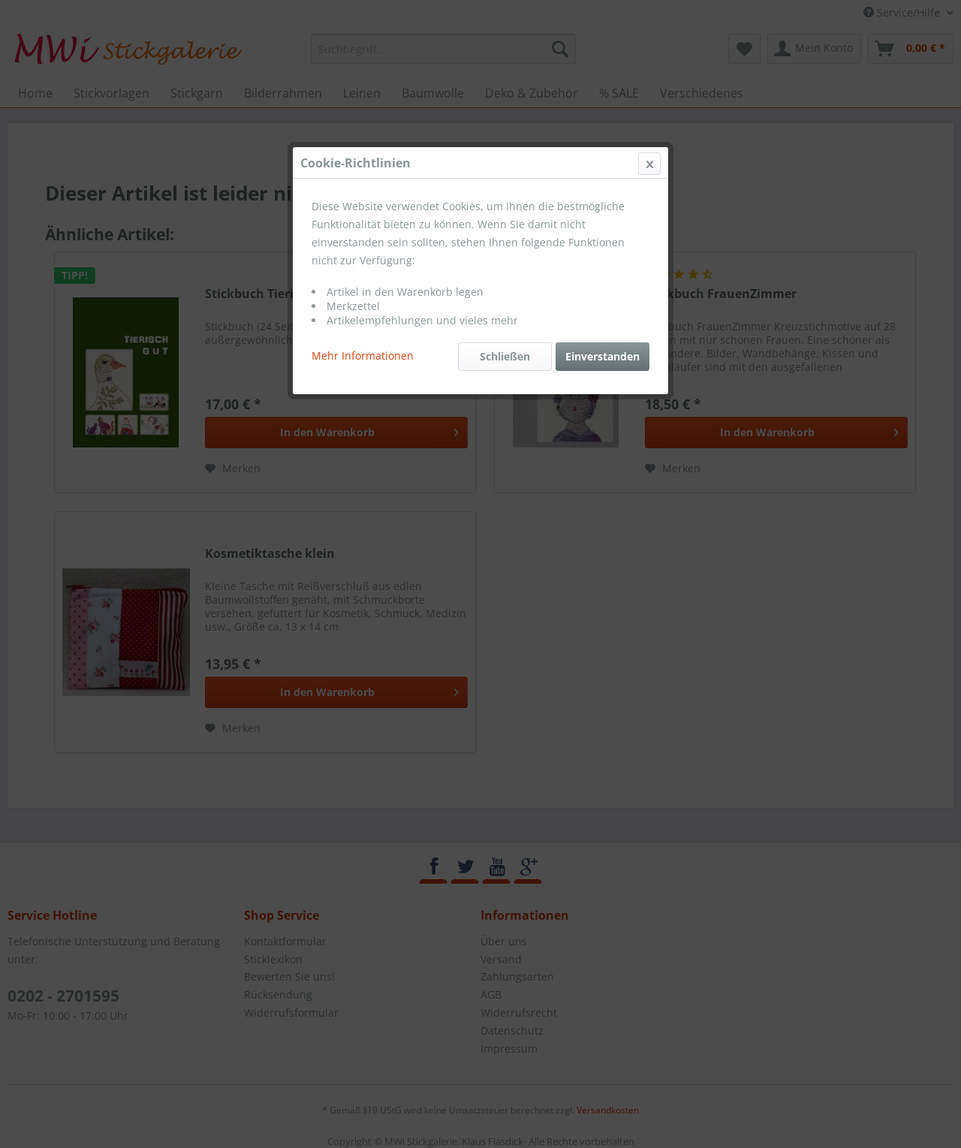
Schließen (505, 356)
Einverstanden (602, 356)
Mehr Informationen (363, 355)
